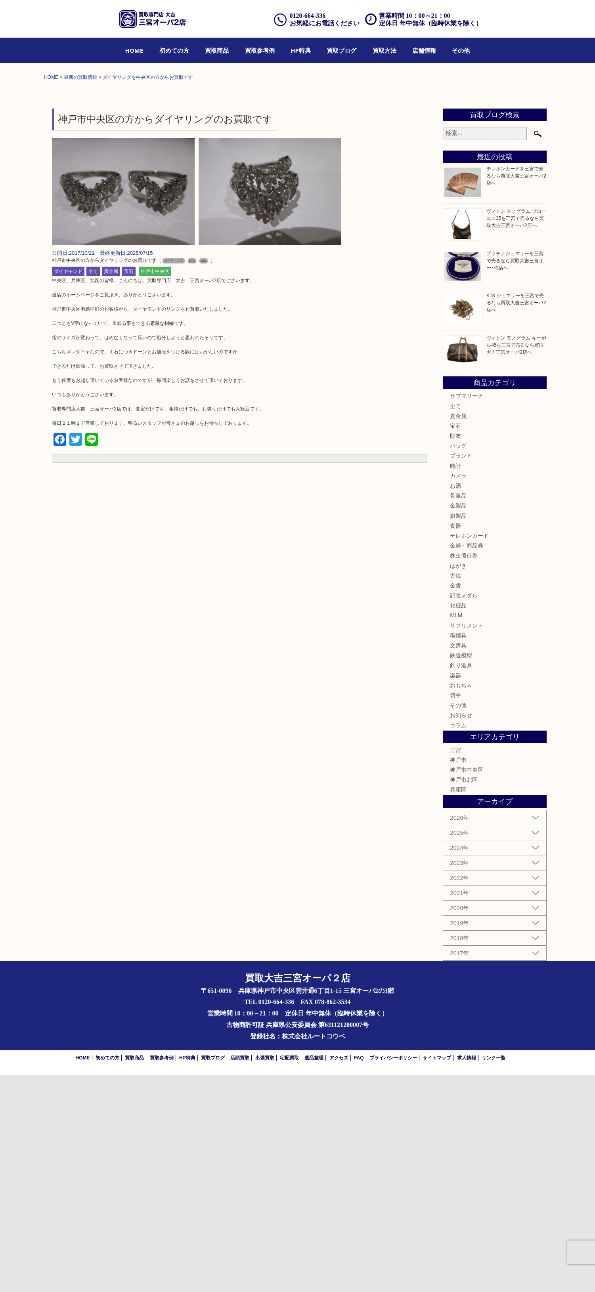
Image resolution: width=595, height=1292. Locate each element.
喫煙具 (458, 852)
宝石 (129, 489)
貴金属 (111, 489)
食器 (455, 743)
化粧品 (458, 823)
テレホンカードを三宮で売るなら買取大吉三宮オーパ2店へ (516, 393)
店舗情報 (424, 50)
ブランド (461, 673)
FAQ (359, 1275)
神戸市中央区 (155, 489)
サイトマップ (437, 1275)
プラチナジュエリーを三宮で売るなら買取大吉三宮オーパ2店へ (514, 478)
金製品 (458, 723)
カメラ (458, 693)
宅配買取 (289, 1275)
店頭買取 (239, 1275)
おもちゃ (461, 902)
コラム (458, 942)
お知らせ (461, 932)
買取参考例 (260, 50)
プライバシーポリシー (393, 1275)
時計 (455, 683)
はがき (458, 783)
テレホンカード (469, 753)
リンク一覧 (493, 1275)
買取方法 (384, 50)
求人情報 (466, 1275)
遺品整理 (313, 1275)
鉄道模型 (461, 873)
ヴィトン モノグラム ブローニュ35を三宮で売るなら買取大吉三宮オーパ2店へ (516, 435)
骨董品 (458, 713)
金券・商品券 (466, 763)
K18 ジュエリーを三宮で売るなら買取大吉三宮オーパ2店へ (516, 520)
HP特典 (301, 50)
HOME (134, 50)
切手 (455, 912)
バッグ (458, 663)
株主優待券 (464, 773)
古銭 (455, 793)
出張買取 (264, 1275)
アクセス (338, 1275)
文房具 (458, 862)
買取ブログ (341, 50)
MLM (456, 833)
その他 (461, 50)
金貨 (455, 803)
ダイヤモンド (68, 489)
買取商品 (217, 50)
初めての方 (174, 50)
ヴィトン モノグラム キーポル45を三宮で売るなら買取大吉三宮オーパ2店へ (516, 562)
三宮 (455, 967)
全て (93, 489)
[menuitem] (134, 50)
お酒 (455, 703)
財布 (455, 653)
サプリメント (466, 843)
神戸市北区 (464, 997)
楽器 (455, 892)
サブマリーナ (466, 613)
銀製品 (458, 733)
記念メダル (464, 812)
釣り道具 (461, 883)
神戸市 (458, 977)
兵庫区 (458, 1007)
